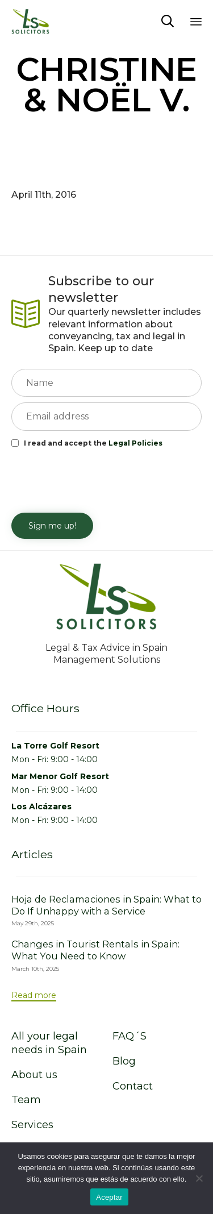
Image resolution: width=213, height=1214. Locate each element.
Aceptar (109, 1197)
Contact (132, 1086)
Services (32, 1125)
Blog (124, 1061)
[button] (33, 995)
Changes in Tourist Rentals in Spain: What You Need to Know (95, 950)
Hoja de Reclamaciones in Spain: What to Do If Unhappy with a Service (106, 905)
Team (26, 1100)
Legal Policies (135, 443)
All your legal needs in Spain (49, 1043)
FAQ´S (129, 1036)
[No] (198, 1178)
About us (34, 1075)
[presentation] (97, 479)
